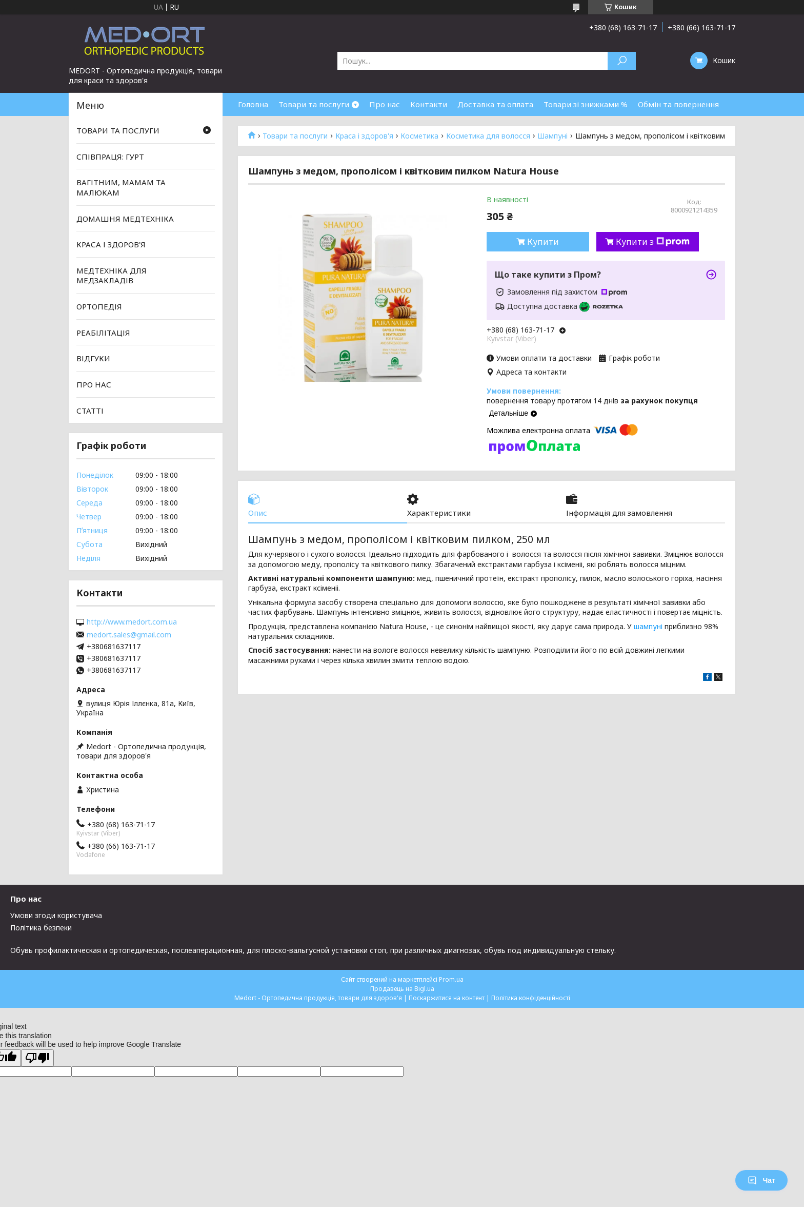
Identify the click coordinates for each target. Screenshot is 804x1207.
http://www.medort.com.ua (132, 622)
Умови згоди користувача (56, 915)
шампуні (648, 626)
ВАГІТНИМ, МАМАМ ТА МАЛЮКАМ (121, 187)
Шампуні (552, 136)
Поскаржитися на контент (447, 998)
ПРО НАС (93, 384)
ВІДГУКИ (93, 358)
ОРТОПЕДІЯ (99, 306)
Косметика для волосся (488, 136)
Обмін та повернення (678, 104)
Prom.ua (451, 979)
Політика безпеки (41, 927)
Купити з (653, 241)
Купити (543, 241)
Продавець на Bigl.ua (402, 988)
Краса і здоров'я (364, 136)
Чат (761, 1180)
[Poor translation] (37, 1057)
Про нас (384, 104)
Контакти (428, 104)
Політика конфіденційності (530, 998)
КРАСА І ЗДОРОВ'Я (111, 244)
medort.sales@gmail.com (129, 634)
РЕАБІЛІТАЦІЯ (103, 332)
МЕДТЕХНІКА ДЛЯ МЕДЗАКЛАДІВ (111, 275)
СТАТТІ (90, 410)
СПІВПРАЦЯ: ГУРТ (110, 156)
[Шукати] (622, 61)
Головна (253, 104)
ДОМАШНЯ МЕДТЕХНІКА (125, 218)
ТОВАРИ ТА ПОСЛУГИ (117, 130)
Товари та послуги (313, 104)
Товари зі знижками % (586, 104)
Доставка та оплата (495, 104)
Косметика (419, 136)
